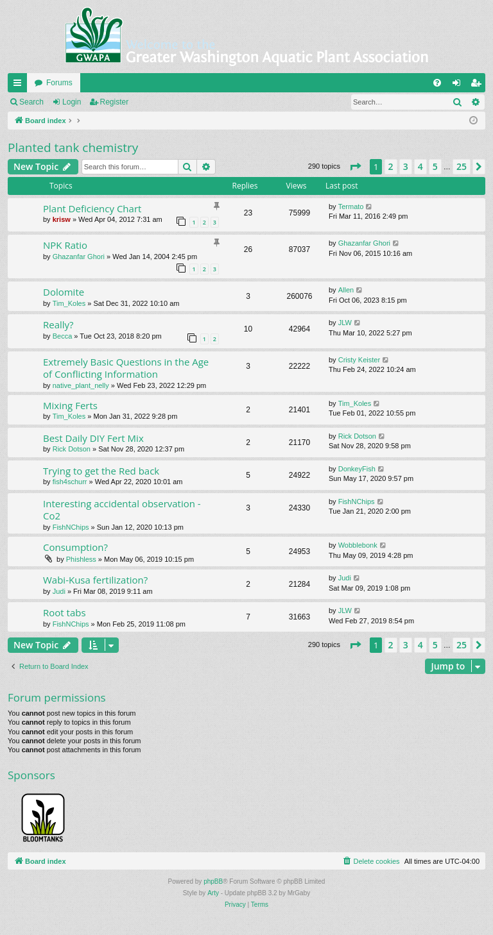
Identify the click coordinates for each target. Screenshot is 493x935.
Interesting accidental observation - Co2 (122, 509)
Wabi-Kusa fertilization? (95, 579)
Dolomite (63, 291)
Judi (59, 591)
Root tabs (64, 612)
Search (31, 101)
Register (114, 101)
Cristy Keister (359, 360)
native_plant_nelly (81, 385)
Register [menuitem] (478, 85)
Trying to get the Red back (101, 470)
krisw (62, 219)
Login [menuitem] (459, 85)
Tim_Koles (69, 303)
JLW (345, 322)
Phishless (81, 559)
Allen (346, 290)
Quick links (20, 85)
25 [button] (461, 166)
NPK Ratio (65, 245)
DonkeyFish (357, 469)
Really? (58, 324)
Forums (59, 82)
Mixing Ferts (70, 405)
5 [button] (435, 166)
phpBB (213, 881)
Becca (63, 336)
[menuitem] (437, 82)
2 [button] (391, 166)
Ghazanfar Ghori (79, 256)
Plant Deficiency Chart (92, 208)
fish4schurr (70, 481)
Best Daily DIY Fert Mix (93, 438)
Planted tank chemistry (73, 147)
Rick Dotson (72, 449)
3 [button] (405, 166)
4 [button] (420, 166)
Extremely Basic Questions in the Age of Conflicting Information (126, 367)
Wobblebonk (357, 545)
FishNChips (71, 527)
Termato (351, 206)
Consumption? (75, 547)
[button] (355, 166)
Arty (213, 893)
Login (71, 101)
